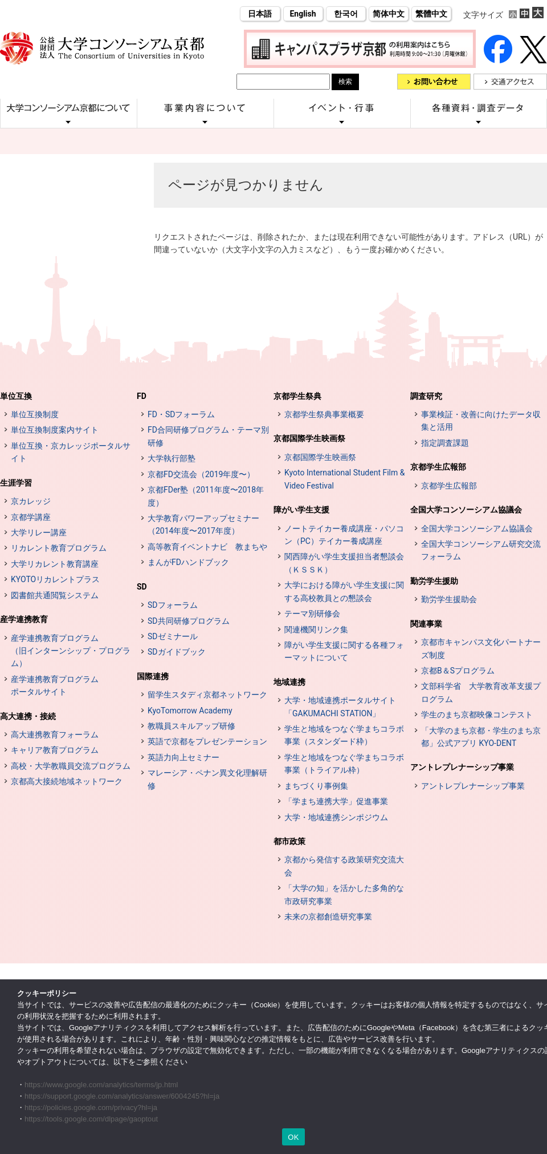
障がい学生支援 (301, 509)
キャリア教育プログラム (55, 749)
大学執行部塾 (171, 458)
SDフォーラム (173, 605)
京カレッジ (31, 501)
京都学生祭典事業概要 (324, 414)
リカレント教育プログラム (59, 547)
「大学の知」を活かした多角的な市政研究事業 (344, 894)
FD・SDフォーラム (181, 414)
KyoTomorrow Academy (190, 710)
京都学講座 (31, 517)
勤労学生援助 (434, 581)
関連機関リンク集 (316, 629)
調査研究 (426, 396)
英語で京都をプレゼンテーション (207, 741)
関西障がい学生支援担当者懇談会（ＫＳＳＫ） (344, 563)
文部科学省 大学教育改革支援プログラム (481, 692)
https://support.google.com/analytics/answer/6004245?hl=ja (122, 1096)
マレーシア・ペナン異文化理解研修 (207, 779)
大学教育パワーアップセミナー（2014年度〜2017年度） (203, 524)
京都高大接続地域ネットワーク (67, 781)
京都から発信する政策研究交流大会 (344, 866)
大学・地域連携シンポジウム (336, 817)
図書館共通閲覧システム (55, 595)
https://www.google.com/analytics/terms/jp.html (101, 1084)
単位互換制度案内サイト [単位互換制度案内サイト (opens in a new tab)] (55, 429)
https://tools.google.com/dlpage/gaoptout (91, 1119)
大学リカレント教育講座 (55, 563)
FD (141, 396)
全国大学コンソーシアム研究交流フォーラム (481, 550)
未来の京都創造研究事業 (328, 916)
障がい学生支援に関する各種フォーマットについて (344, 651)
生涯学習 (16, 482)
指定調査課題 (445, 442)
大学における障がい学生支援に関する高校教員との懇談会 (344, 591)
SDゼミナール (173, 636)
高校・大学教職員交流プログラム (70, 765)
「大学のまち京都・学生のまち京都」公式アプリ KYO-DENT (481, 737)
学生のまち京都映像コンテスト (477, 714)
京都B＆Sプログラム (458, 670)
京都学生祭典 (297, 396)
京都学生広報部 (438, 466)
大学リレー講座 (39, 532)
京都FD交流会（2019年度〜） (201, 474)
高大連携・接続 (28, 716)
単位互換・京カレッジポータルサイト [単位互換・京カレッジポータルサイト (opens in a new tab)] (70, 452)
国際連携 (153, 676)
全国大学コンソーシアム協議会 (466, 509)
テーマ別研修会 (312, 613)
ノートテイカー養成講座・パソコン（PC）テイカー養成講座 (344, 535)
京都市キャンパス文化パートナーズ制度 (481, 648)
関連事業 (426, 623)
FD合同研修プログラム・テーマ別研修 (208, 436)
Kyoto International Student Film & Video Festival (344, 479)
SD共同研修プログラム (189, 621)
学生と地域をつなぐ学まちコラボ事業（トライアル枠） (344, 763)
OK (293, 1137)
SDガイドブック (177, 651)
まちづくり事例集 (316, 785)
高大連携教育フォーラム (55, 734)
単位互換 (16, 396)
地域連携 (289, 682)
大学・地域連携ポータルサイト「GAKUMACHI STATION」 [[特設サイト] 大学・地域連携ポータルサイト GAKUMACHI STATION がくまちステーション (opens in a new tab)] (340, 706)
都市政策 (289, 841)
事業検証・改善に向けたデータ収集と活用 (481, 420)
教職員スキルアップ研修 (191, 726)
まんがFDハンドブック (188, 562)
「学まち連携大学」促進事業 (336, 801)
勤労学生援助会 (449, 599)
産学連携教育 (24, 619)
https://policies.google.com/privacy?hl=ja (91, 1107)
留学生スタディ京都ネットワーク (207, 694)
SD (142, 586)
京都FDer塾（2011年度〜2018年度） (206, 496)
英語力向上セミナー (183, 757)
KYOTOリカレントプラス (55, 579)
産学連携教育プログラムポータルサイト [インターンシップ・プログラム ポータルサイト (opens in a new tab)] (55, 685)
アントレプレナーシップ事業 (462, 767)
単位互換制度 (35, 414)
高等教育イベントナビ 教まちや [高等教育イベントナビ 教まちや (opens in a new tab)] (207, 546)
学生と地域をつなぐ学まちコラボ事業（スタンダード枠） (344, 735)
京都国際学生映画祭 (309, 438)
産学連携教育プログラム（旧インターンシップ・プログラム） (70, 651)
